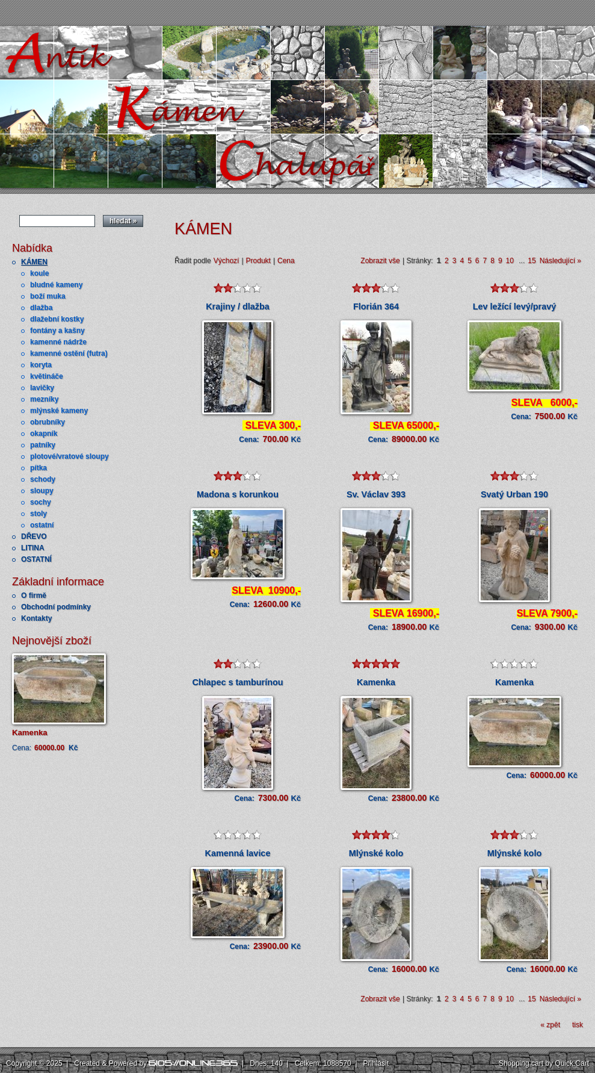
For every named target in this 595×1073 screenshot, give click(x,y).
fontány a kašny (57, 330)
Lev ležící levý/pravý (514, 306)
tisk (577, 1025)
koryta (41, 365)
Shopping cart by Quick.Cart (544, 1063)
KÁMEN (34, 262)
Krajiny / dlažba (238, 306)
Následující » (560, 261)
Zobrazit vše (379, 261)
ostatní (42, 525)
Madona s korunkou (238, 494)
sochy (40, 502)
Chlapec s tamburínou (237, 682)
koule (39, 273)
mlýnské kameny (59, 410)
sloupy (42, 491)
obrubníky (47, 422)
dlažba (41, 307)
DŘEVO (34, 536)
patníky (42, 445)
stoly (38, 513)
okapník (43, 433)
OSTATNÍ (36, 559)
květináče (46, 376)
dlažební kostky (57, 319)
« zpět (550, 1025)
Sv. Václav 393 (376, 494)
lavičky (42, 388)
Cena (286, 261)
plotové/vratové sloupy (69, 456)
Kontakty (36, 618)
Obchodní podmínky (56, 607)
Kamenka (30, 732)
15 (531, 261)
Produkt (258, 261)
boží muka (48, 296)
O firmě (33, 595)
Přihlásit (376, 1063)
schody (42, 479)
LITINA (33, 548)
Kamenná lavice (238, 853)
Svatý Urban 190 (514, 494)
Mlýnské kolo (376, 853)
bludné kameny (56, 285)
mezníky (44, 399)
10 (510, 261)
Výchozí (226, 261)
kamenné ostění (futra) (69, 353)
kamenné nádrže (58, 342)
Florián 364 (376, 306)
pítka (38, 468)
